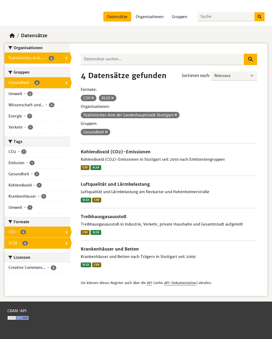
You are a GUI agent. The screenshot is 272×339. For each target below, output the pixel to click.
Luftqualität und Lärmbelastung (115, 184)
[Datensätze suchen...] (226, 16)
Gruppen (179, 16)
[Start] (12, 36)
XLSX (95, 167)
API (149, 283)
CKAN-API (16, 310)
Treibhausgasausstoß (103, 216)
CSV (85, 167)
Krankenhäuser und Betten (110, 249)
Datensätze (117, 16)
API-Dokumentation (180, 283)
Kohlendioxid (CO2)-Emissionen (116, 151)
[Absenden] (259, 16)
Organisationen (150, 16)
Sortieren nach (195, 75)
